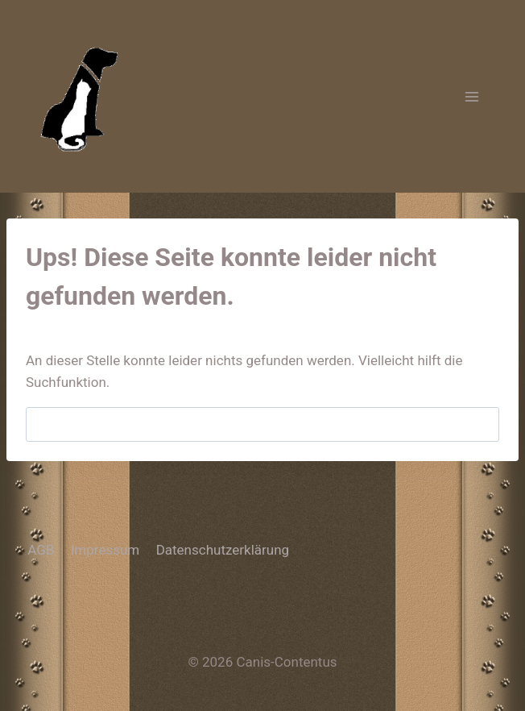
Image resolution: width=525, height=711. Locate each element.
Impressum (105, 550)
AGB (40, 550)
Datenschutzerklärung (222, 550)
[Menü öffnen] (471, 96)
